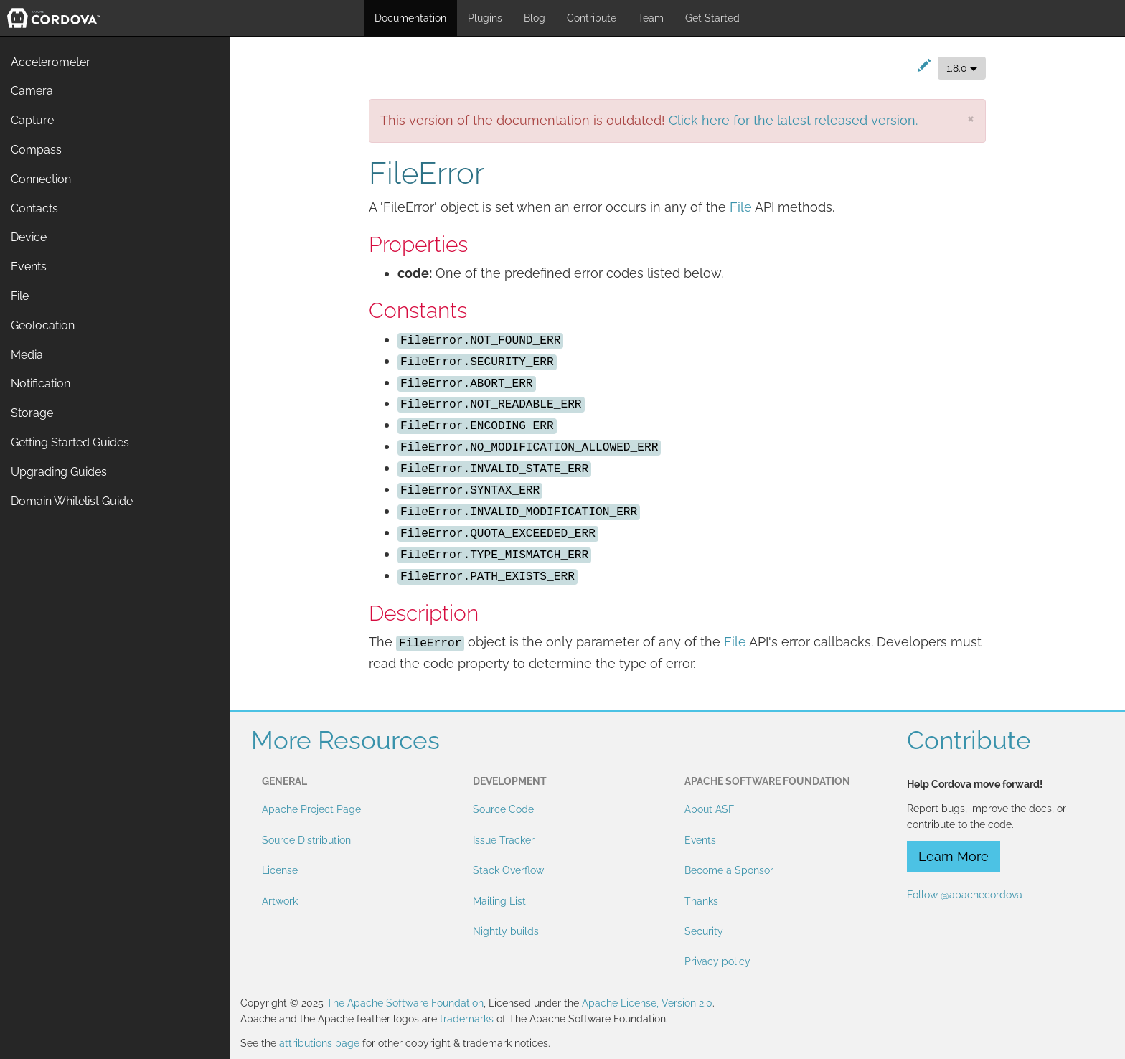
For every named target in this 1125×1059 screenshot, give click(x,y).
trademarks (467, 1019)
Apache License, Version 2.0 (647, 1003)
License (280, 870)
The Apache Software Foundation (405, 1003)
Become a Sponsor (728, 870)
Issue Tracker (504, 840)
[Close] (970, 118)
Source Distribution (306, 840)
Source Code (503, 809)
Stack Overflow (508, 870)
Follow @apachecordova (964, 894)
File (741, 207)
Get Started (712, 18)
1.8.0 (961, 68)
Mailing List (499, 901)
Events (700, 840)
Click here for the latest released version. (793, 120)
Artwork (280, 901)
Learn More (953, 856)
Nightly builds (506, 931)
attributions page (319, 1043)
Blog (534, 18)
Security (703, 931)
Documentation (410, 18)
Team (651, 18)
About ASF (709, 809)
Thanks (701, 901)
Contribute (591, 18)
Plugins (485, 18)
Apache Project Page (311, 809)
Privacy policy (717, 961)
